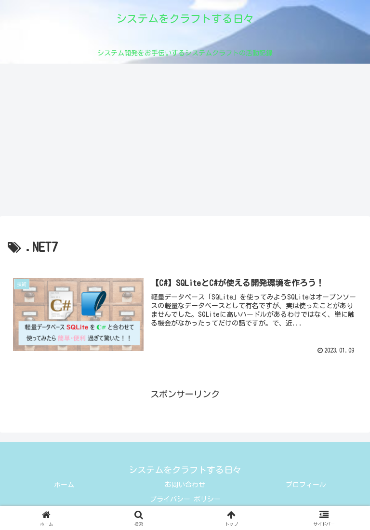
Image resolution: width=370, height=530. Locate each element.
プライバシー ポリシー (185, 499)
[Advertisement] (185, 142)
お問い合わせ (185, 484)
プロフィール (306, 484)
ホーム (64, 484)
